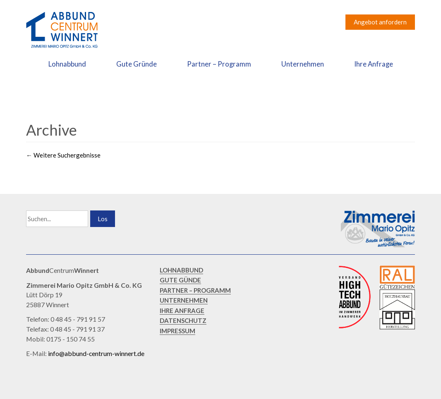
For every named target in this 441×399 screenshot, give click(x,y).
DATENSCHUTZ (183, 320)
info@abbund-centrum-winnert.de (96, 353)
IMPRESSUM (177, 330)
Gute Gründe (136, 64)
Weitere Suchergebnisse (63, 155)
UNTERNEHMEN (184, 300)
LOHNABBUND (181, 270)
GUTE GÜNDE (180, 280)
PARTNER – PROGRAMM (195, 290)
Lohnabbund (67, 64)
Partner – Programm (219, 64)
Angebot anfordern (380, 22)
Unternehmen (302, 64)
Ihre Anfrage (373, 64)
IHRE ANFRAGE (182, 310)
